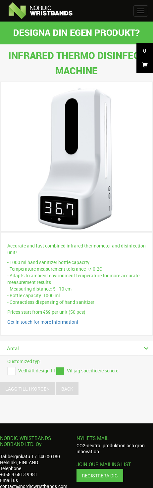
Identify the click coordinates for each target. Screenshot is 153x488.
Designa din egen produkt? (76, 32)
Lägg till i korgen (27, 389)
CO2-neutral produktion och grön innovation (110, 448)
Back (67, 389)
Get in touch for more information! (42, 322)
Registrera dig (100, 475)
